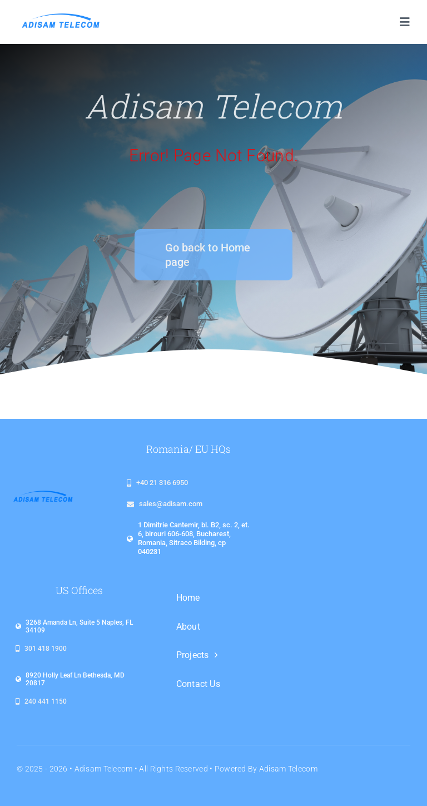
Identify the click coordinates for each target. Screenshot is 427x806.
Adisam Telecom (104, 768)
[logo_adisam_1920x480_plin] (60, 16)
